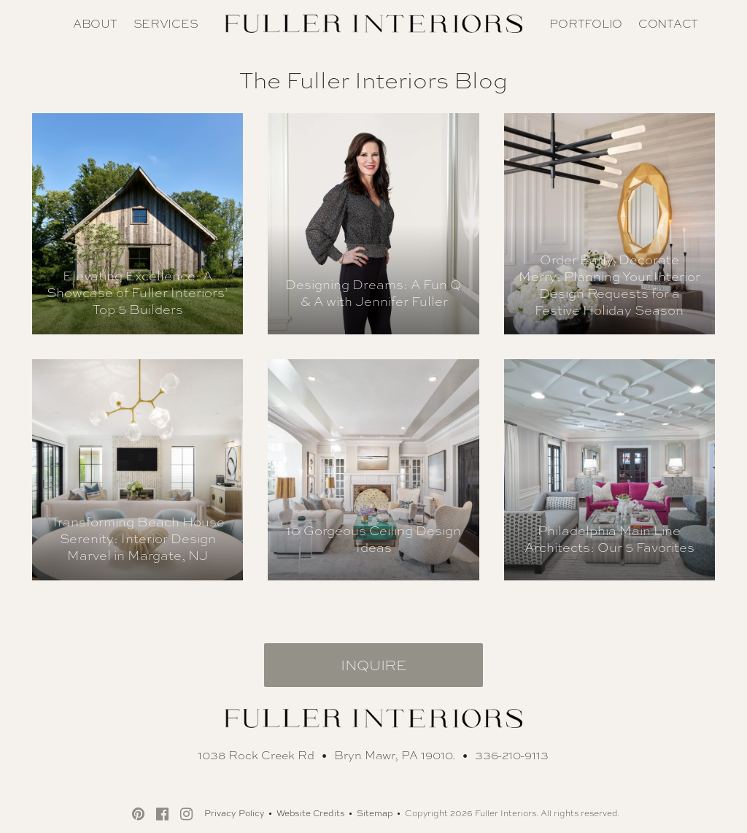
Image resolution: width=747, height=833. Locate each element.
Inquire (373, 665)
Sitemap (375, 813)
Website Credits (310, 813)
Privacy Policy (234, 813)
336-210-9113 (512, 755)
